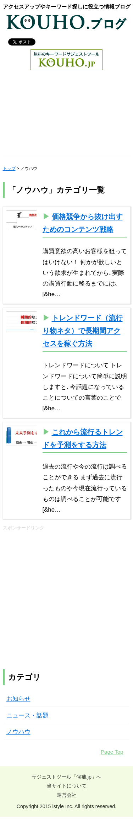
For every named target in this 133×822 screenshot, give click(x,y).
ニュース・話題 (27, 715)
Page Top (112, 752)
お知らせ (18, 698)
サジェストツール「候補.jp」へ (66, 777)
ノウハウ (18, 731)
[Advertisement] (66, 114)
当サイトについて (67, 786)
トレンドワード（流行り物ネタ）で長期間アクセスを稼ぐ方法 (83, 331)
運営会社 (67, 795)
